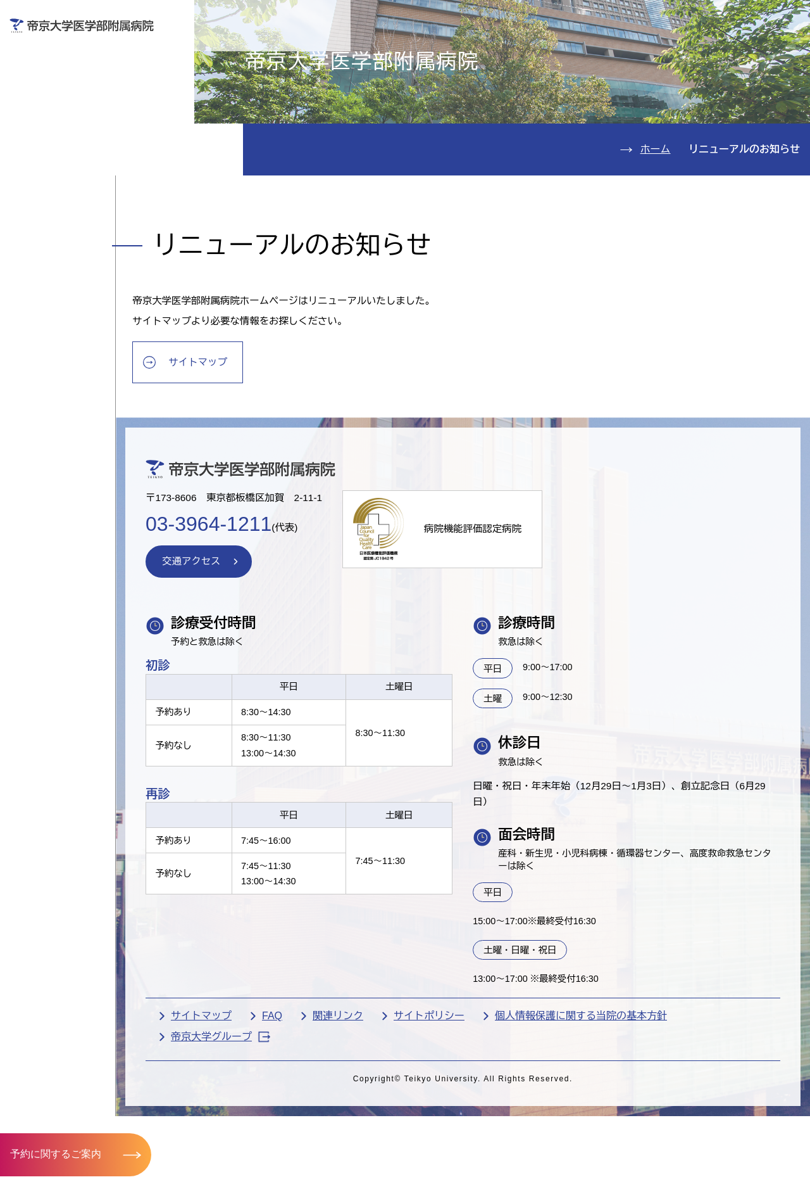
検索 (783, 18)
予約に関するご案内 (55, 1153)
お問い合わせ (619, 18)
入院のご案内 (66, 121)
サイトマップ (249, 441)
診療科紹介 (58, 159)
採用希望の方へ (725, 54)
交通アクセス (66, 236)
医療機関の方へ (587, 54)
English (711, 18)
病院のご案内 (66, 197)
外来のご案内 (66, 83)
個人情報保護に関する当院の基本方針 (628, 1110)
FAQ (319, 1110)
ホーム (655, 222)
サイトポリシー (476, 1110)
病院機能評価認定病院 (529, 615)
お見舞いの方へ (449, 54)
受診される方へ (312, 54)
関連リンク (385, 1110)
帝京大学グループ (268, 1131)
